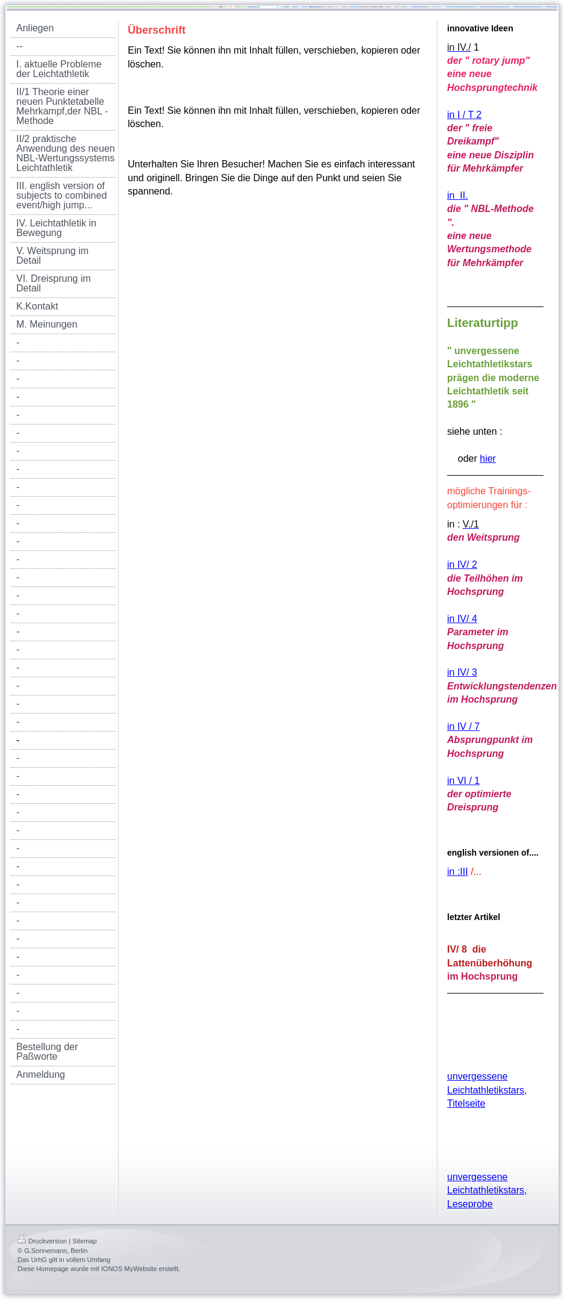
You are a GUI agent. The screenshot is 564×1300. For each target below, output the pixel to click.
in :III (457, 871)
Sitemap (84, 1241)
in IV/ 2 (462, 564)
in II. (457, 195)
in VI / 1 (463, 781)
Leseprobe (470, 1204)
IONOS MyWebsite (129, 1268)
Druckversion (42, 1241)
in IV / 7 (463, 726)
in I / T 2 (464, 115)
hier (488, 458)
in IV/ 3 (462, 672)
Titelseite (466, 1103)
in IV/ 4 (462, 619)
